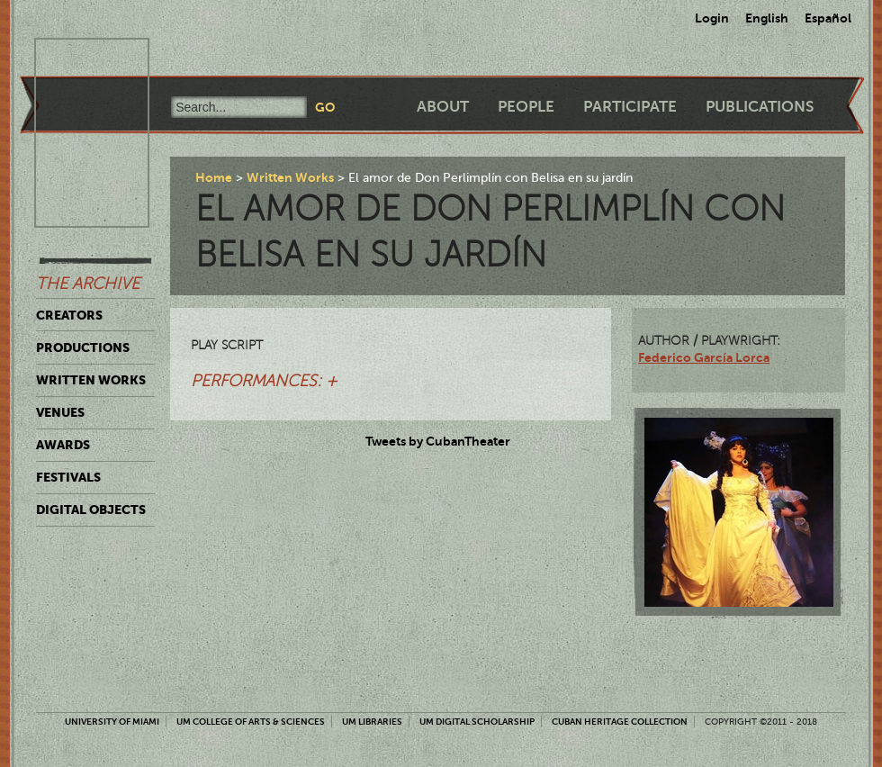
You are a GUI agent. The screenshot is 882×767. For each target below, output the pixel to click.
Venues (60, 412)
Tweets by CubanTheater (437, 441)
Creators (69, 315)
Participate (630, 106)
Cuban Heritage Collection (620, 721)
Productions (83, 347)
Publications (760, 106)
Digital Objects (91, 509)
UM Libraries (372, 721)
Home (213, 177)
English (766, 18)
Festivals (68, 477)
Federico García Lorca (704, 357)
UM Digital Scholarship (477, 721)
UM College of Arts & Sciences (250, 721)
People (526, 106)
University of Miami (112, 721)
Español (828, 18)
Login (712, 18)
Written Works (91, 380)
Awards (63, 445)
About (443, 106)
